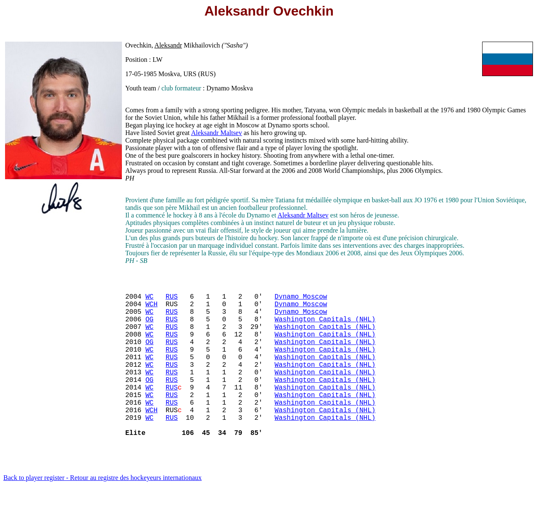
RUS (172, 299)
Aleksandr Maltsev (216, 132)
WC (149, 299)
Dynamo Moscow (300, 299)
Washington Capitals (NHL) (324, 327)
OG (149, 327)
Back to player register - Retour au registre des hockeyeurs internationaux (102, 511)
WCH (151, 308)
